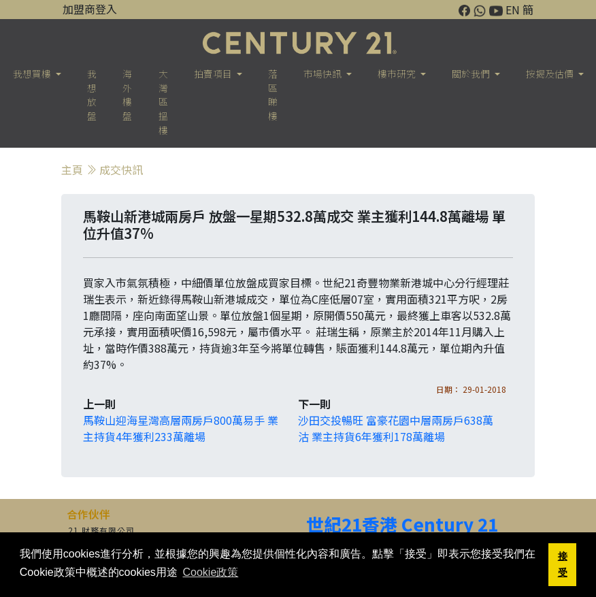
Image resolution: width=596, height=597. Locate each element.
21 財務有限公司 (101, 530)
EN (513, 9)
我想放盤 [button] (92, 95)
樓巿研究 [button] (398, 73)
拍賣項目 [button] (214, 73)
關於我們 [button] (472, 73)
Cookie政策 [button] (210, 572)
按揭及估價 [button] (551, 73)
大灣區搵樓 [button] (163, 102)
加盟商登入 (90, 9)
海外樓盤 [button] (127, 95)
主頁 (72, 169)
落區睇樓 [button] (273, 95)
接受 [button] (562, 564)
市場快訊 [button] (323, 73)
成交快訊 (121, 169)
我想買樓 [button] (33, 73)
